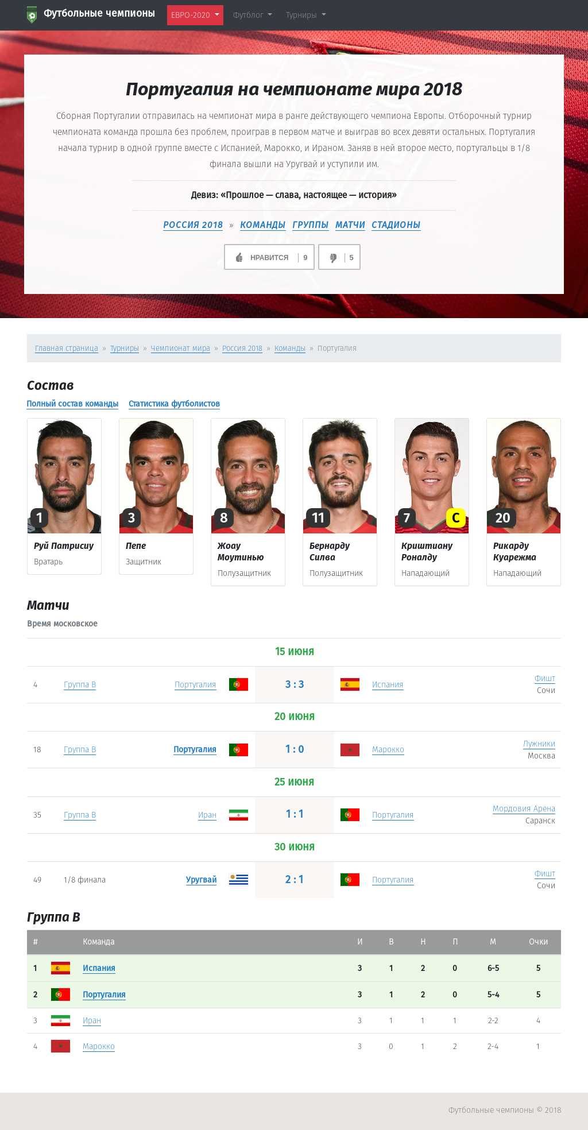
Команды (289, 348)
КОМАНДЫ (263, 225)
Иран (207, 815)
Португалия (195, 685)
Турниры (124, 348)
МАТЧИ (350, 225)
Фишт (545, 678)
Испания (388, 685)
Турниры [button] (302, 15)
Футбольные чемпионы (91, 15)
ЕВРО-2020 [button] (191, 15)
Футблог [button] (249, 15)
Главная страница (66, 348)
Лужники (539, 744)
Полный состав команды (72, 404)
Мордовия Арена (524, 809)
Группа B (80, 685)
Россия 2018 (193, 225)
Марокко (388, 749)
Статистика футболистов (174, 404)
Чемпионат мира (180, 348)
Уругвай (201, 880)
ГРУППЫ (310, 225)
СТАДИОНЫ (396, 225)
